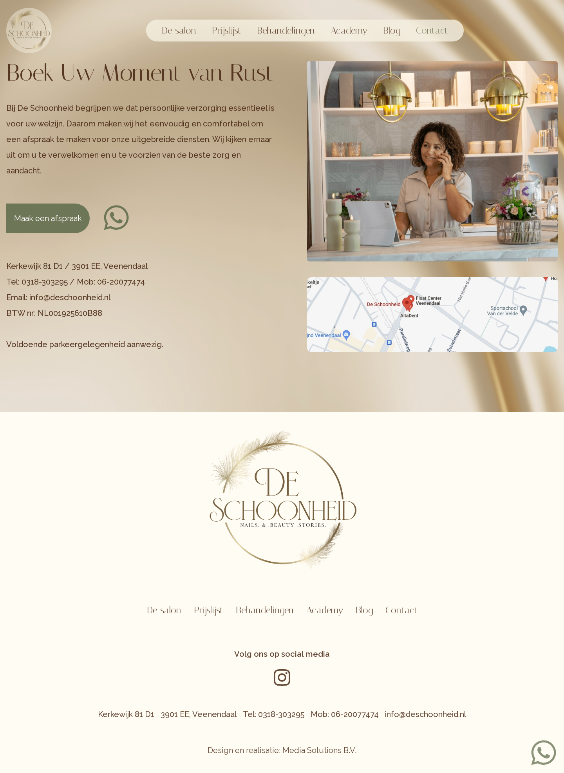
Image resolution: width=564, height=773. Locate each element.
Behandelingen (286, 30)
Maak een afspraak (48, 218)
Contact (432, 30)
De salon (179, 30)
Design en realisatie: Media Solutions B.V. (282, 750)
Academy (349, 30)
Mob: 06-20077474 (345, 714)
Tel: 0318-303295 (273, 714)
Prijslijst (226, 30)
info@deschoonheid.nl (425, 714)
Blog (391, 30)
